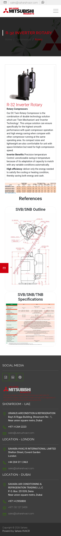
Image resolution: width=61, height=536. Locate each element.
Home (8, 39)
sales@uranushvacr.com (21, 432)
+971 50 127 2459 (17, 507)
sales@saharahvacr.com (24, 2)
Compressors (23, 39)
